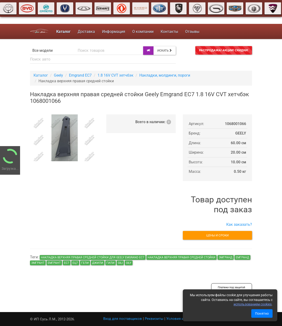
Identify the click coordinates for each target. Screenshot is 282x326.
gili (120, 263)
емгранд (242, 257)
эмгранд (225, 257)
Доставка (86, 31)
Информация (113, 31)
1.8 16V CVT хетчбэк (115, 75)
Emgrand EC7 (80, 75)
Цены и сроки (217, 235)
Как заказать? (239, 224)
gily (128, 263)
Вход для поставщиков (122, 319)
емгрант (54, 263)
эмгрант (37, 263)
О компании (143, 31)
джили (97, 263)
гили (111, 263)
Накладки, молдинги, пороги (164, 75)
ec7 (66, 263)
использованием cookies (253, 304)
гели (85, 263)
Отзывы (192, 31)
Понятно (262, 313)
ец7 (75, 263)
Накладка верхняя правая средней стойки (181, 257)
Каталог (41, 75)
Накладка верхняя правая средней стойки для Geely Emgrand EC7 (92, 257)
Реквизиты (154, 319)
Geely (58, 75)
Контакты (169, 31)
